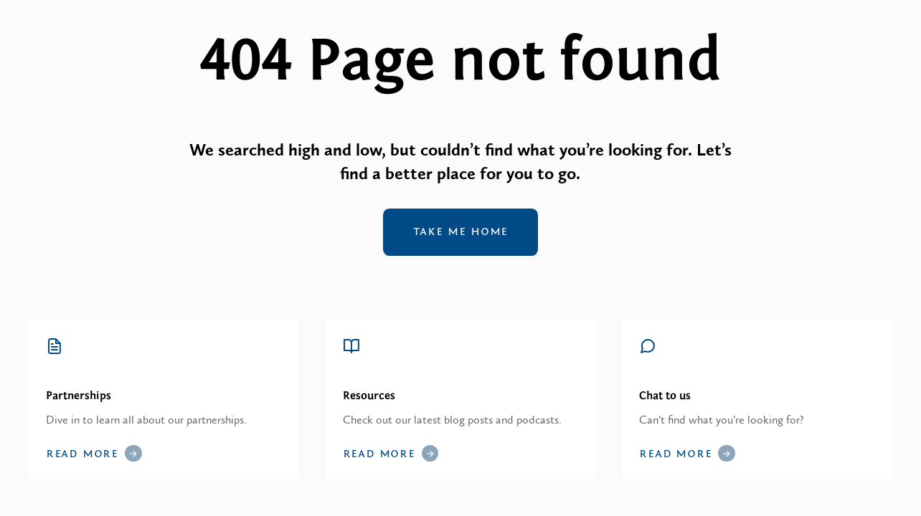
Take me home (461, 232)
